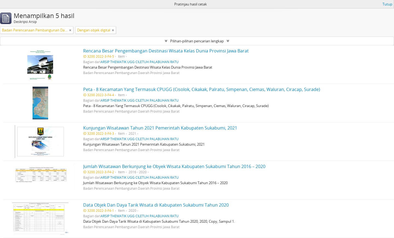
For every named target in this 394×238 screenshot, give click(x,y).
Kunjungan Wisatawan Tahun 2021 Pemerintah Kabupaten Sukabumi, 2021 (160, 128)
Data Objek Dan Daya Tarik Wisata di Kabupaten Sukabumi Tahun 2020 (156, 205)
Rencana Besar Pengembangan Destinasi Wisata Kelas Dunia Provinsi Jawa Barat (166, 51)
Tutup (387, 4)
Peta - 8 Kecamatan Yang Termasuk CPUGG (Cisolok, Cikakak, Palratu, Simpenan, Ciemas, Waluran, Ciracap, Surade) (201, 89)
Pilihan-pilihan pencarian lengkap (197, 41)
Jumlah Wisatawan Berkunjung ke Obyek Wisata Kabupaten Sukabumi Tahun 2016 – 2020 (174, 166)
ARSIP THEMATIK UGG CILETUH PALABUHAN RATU (140, 62)
